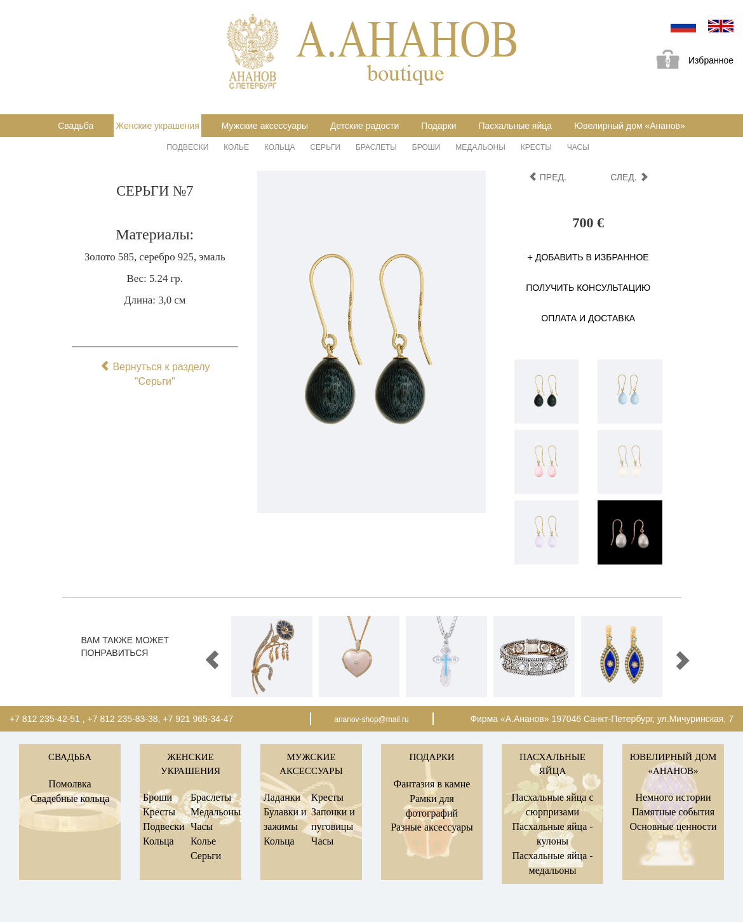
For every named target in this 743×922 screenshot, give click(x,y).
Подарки (438, 126)
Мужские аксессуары (265, 126)
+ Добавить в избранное (588, 257)
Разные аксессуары (432, 827)
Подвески (187, 147)
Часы (578, 147)
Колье (236, 147)
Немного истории (673, 797)
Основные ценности (672, 826)
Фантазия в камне (432, 783)
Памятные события (673, 811)
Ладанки (282, 797)
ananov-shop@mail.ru (371, 719)
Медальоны (480, 147)
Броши (426, 147)
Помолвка (69, 783)
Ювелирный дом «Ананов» (629, 126)
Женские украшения (157, 126)
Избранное (690, 61)
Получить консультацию (588, 288)
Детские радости (364, 126)
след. (629, 177)
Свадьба (75, 126)
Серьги (325, 147)
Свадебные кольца (70, 798)
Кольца (279, 147)
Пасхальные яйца (515, 126)
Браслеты (376, 147)
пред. (547, 177)
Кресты (536, 147)
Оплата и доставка (588, 318)
